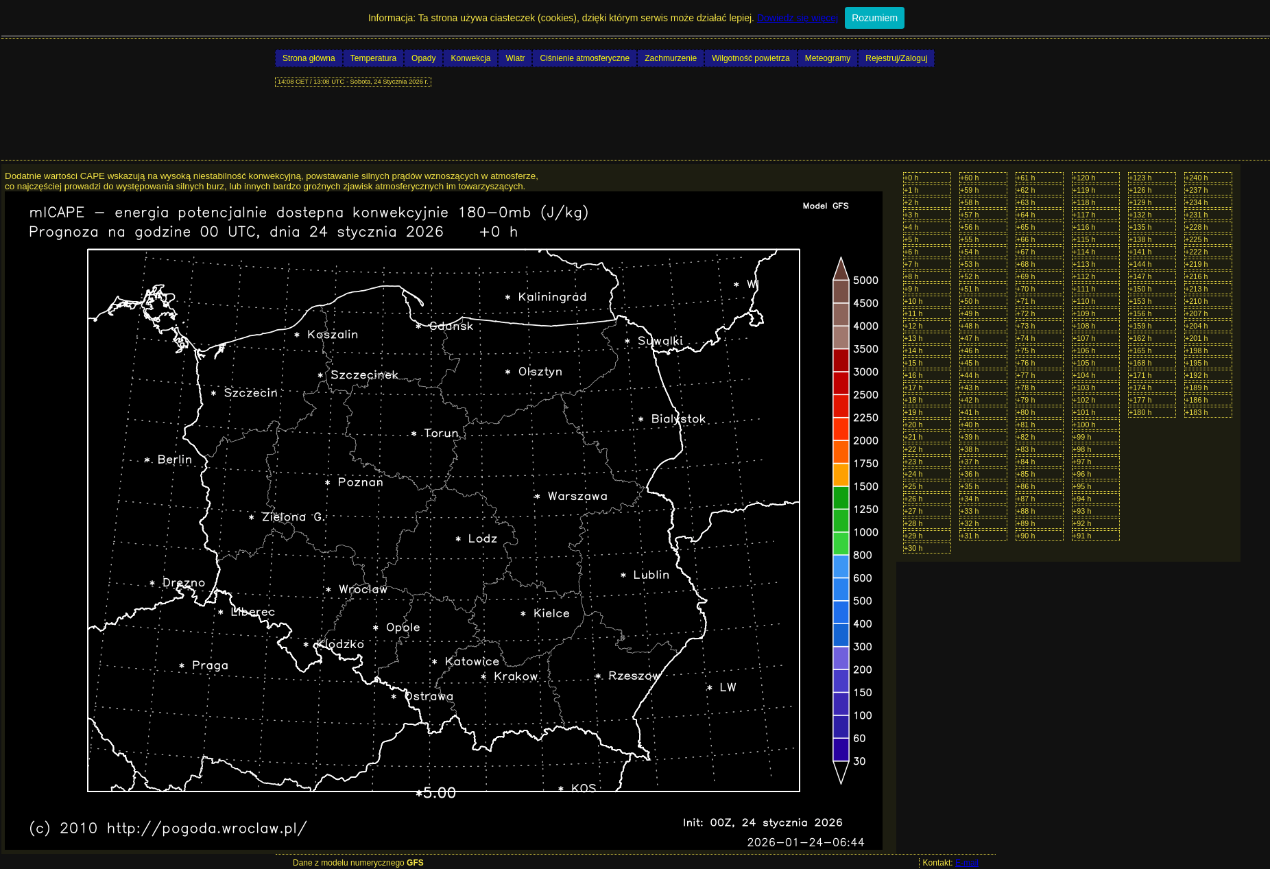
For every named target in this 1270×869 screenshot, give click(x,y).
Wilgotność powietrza (750, 58)
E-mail (967, 863)
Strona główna (309, 58)
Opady (423, 58)
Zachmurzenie (671, 58)
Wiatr (515, 58)
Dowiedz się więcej (797, 17)
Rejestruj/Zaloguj (896, 58)
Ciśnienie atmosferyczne (585, 58)
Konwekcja (470, 58)
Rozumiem (875, 17)
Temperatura (373, 58)
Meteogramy (828, 58)
